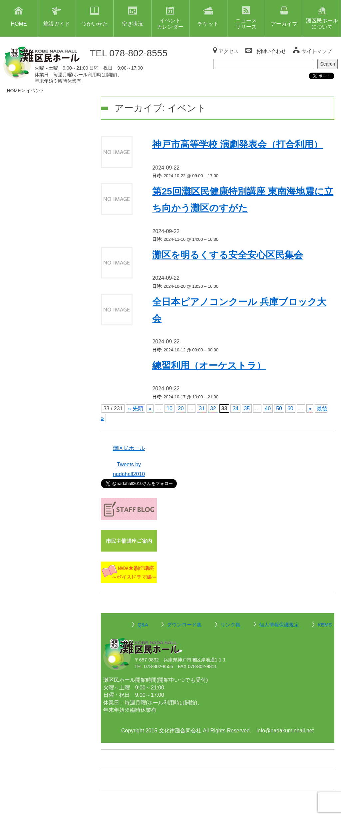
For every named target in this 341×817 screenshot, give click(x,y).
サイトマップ (317, 51)
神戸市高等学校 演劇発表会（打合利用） (237, 144)
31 (202, 408)
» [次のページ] (309, 408)
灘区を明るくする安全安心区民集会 (227, 255)
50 (279, 408)
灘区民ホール (129, 448)
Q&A (143, 624)
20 (181, 408)
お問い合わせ (271, 51)
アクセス (228, 51)
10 (169, 408)
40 (268, 408)
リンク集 (230, 624)
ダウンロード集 (184, 624)
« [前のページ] (150, 408)
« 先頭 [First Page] (135, 408)
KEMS (325, 624)
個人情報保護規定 (279, 624)
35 (247, 408)
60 (290, 408)
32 (213, 408)
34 (235, 408)
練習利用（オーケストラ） (209, 365)
